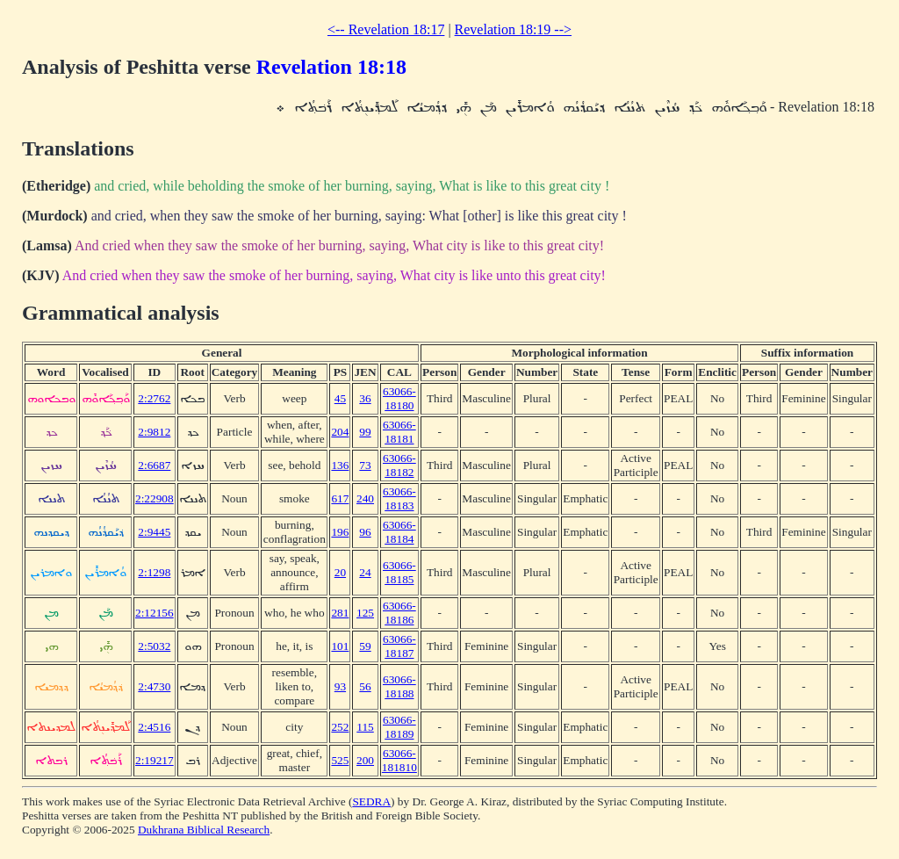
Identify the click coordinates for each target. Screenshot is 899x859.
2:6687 (154, 465)
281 (340, 612)
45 (340, 398)
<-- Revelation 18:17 (385, 29)
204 (340, 431)
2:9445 (154, 531)
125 (365, 612)
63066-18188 (399, 686)
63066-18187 (399, 646)
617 (340, 498)
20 (340, 572)
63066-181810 (399, 760)
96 (364, 531)
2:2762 (154, 398)
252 (340, 726)
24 (364, 572)
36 (364, 398)
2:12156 (154, 612)
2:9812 (154, 431)
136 (340, 465)
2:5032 (154, 646)
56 (364, 686)
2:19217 (154, 760)
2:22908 (154, 498)
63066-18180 (399, 398)
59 (364, 646)
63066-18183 (399, 498)
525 (340, 760)
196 (340, 531)
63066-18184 (399, 531)
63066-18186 (399, 612)
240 (365, 498)
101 (340, 646)
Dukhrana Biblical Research (204, 829)
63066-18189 (399, 726)
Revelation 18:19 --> (513, 29)
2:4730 (154, 686)
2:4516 (154, 726)
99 (364, 431)
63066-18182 (399, 465)
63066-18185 (399, 572)
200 (365, 760)
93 (340, 686)
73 (364, 465)
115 (365, 726)
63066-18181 (399, 431)
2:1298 (154, 572)
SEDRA (371, 801)
